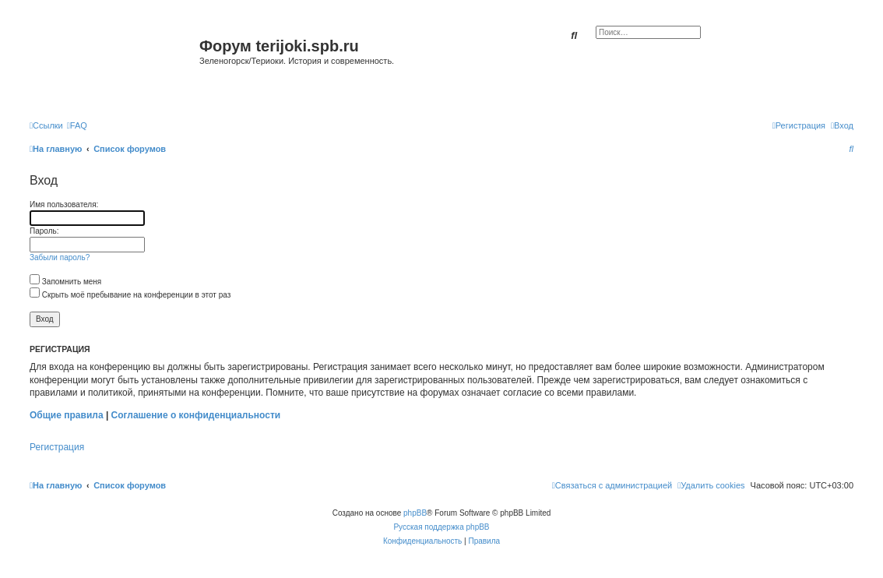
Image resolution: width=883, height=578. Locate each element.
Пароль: (44, 231)
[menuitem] (77, 125)
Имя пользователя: (64, 204)
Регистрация (57, 447)
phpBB (415, 513)
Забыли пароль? (60, 257)
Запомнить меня (65, 281)
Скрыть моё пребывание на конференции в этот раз (130, 295)
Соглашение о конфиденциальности (196, 415)
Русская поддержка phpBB (441, 527)
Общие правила (67, 415)
